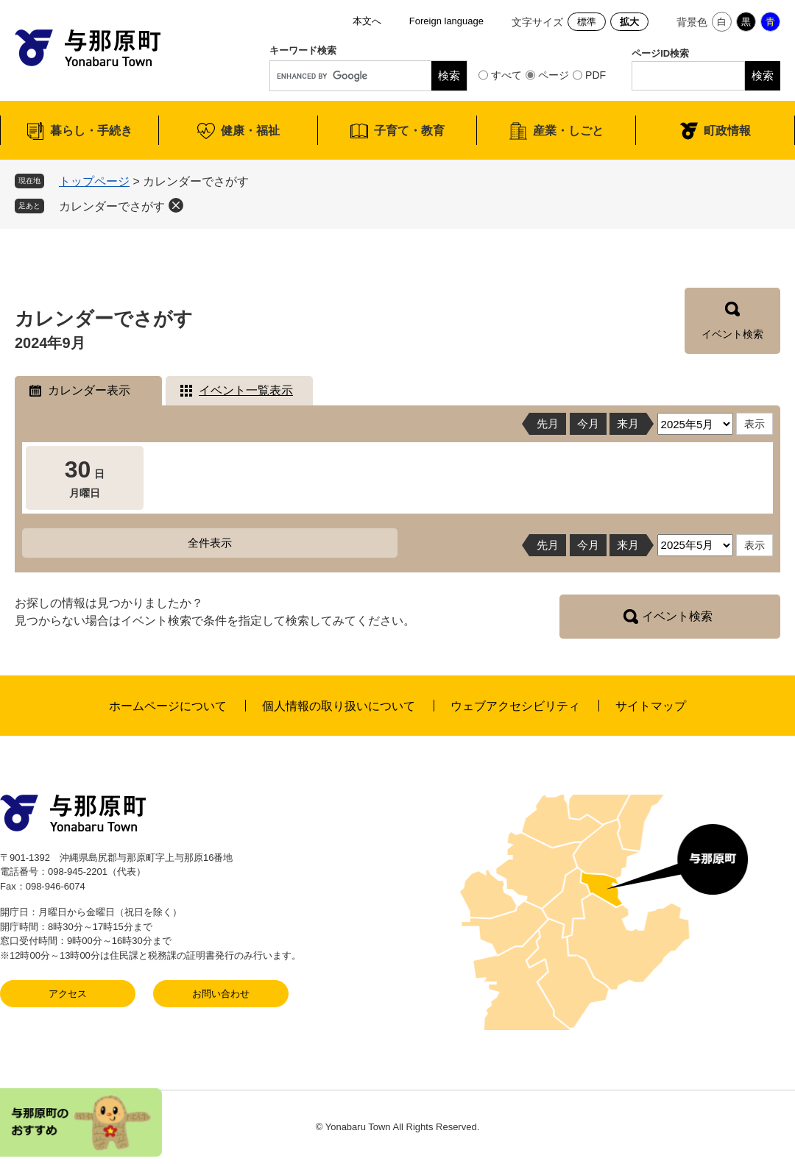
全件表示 (210, 542)
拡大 (629, 21)
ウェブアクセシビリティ (515, 706)
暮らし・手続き (91, 130)
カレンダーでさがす (112, 206)
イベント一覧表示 (246, 390)
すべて (506, 75)
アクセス (68, 993)
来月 (628, 423)
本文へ (367, 20)
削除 (176, 205)
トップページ (94, 181)
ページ (553, 75)
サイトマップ (650, 706)
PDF (595, 75)
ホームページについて (168, 706)
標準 (586, 21)
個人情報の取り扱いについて (338, 706)
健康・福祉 (250, 130)
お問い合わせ (221, 993)
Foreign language (446, 20)
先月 (548, 423)
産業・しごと (568, 130)
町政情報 (727, 130)
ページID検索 (660, 53)
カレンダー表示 (89, 390)
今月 (588, 423)
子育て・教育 (409, 130)
